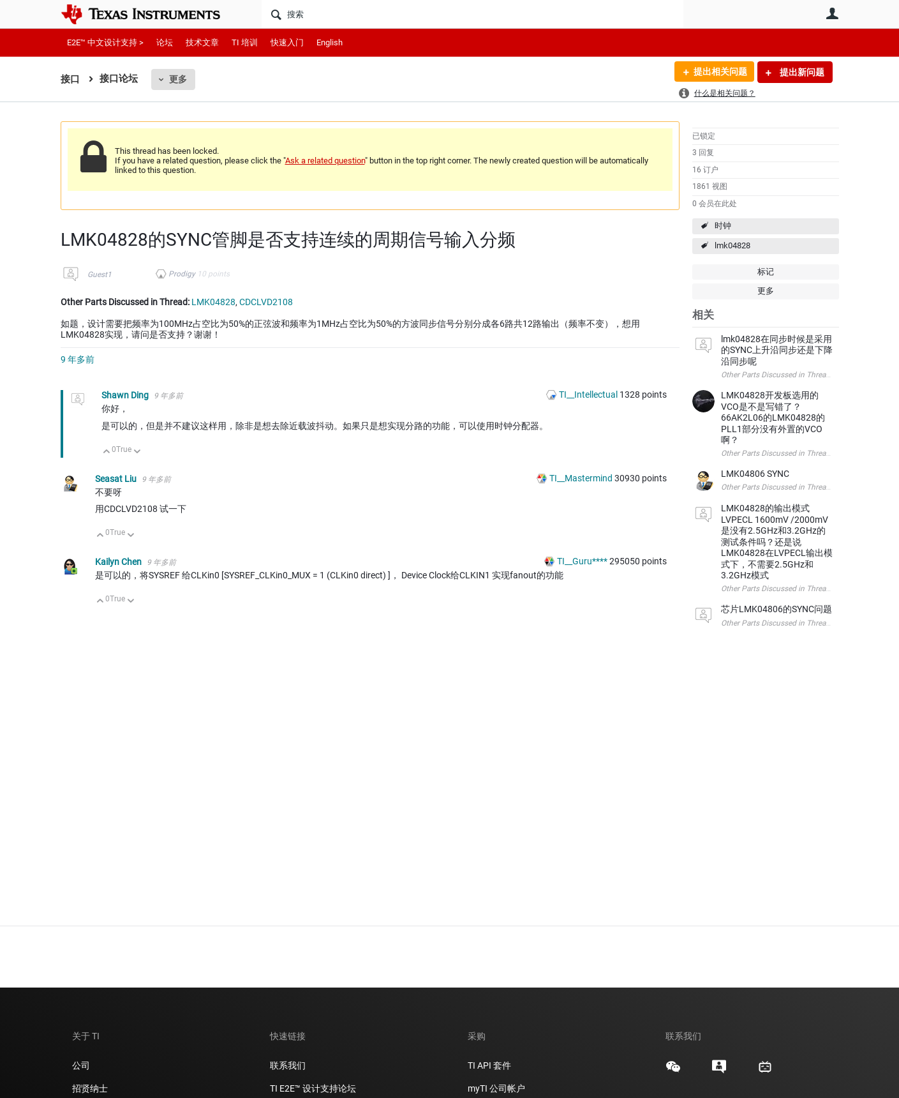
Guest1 (99, 274)
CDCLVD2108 (266, 302)
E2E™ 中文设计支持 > (105, 42)
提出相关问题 (720, 72)
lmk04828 (732, 245)
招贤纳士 (90, 1088)
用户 (832, 13)
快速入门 (287, 42)
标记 (765, 271)
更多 (178, 79)
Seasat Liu (116, 479)
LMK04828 (213, 302)
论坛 (164, 42)
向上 (106, 452)
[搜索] (472, 14)
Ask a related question (325, 160)
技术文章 (202, 42)
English (329, 42)
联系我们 (288, 1065)
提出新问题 (801, 72)
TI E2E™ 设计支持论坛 (313, 1088)
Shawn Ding (126, 395)
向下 (136, 452)
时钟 (723, 225)
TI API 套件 (489, 1065)
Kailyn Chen (119, 562)
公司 (81, 1065)
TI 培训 (245, 42)
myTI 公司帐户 (496, 1088)
